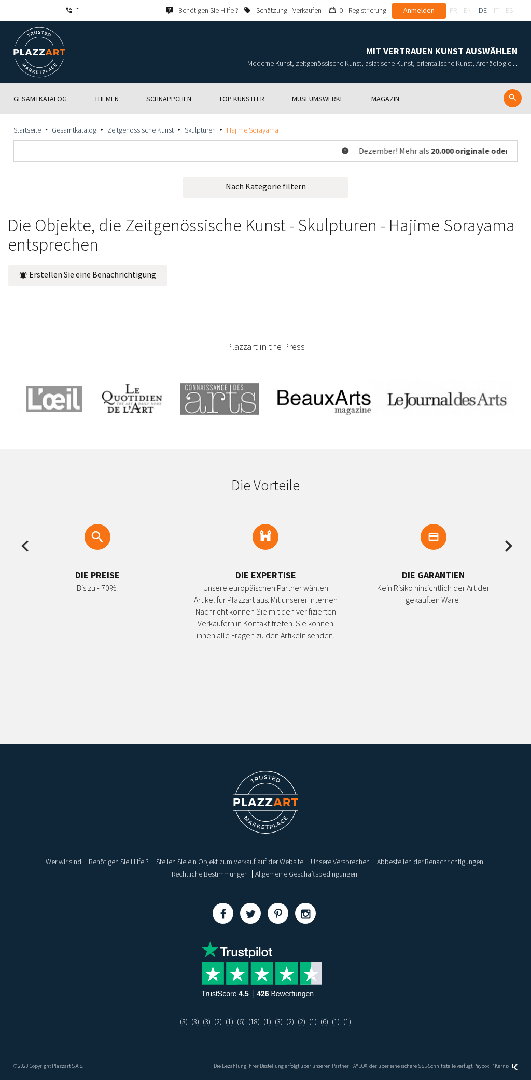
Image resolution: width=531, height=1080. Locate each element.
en (468, 10)
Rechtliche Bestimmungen (210, 874)
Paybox (481, 1065)
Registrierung (367, 10)
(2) (218, 1021)
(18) (254, 1021)
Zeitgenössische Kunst (140, 130)
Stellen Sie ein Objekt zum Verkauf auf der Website (229, 861)
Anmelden (419, 10)
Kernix (506, 1065)
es (509, 10)
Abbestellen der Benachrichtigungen (430, 861)
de (483, 10)
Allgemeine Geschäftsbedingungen (306, 874)
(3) (184, 1021)
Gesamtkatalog (74, 130)
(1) (229, 1021)
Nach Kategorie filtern (266, 186)
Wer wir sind (63, 861)
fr (453, 10)
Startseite (27, 130)
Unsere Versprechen (340, 861)
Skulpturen (200, 130)
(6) (241, 1021)
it (496, 10)
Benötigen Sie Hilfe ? (119, 861)
